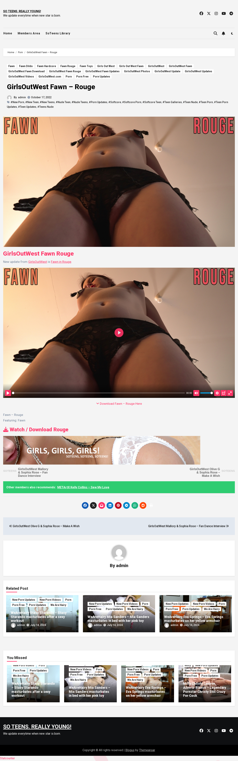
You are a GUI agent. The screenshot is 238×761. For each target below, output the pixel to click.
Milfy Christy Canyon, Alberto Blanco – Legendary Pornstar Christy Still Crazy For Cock (204, 689)
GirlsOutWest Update (167, 71)
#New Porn (17, 102)
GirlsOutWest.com (49, 76)
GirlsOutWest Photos (137, 71)
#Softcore (114, 102)
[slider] (98, 393)
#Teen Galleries (172, 102)
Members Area (29, 33)
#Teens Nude (45, 106)
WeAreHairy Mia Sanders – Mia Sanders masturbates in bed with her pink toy (118, 619)
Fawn (11, 66)
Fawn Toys (86, 66)
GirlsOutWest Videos (21, 76)
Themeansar (147, 750)
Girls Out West (106, 66)
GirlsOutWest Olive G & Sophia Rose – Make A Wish (205, 472)
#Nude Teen (63, 102)
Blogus (129, 750)
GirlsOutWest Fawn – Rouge (51, 87)
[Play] (8, 393)
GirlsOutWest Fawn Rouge (65, 71)
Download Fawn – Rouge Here (119, 403)
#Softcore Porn (131, 102)
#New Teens (47, 102)
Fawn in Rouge (61, 262)
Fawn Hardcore (46, 66)
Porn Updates (101, 76)
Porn (69, 76)
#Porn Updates (98, 102)
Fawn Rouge (67, 66)
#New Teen (32, 102)
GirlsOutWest (156, 66)
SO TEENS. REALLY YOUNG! (22, 11)
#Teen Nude (190, 102)
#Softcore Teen (151, 102)
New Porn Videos (50, 599)
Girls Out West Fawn (131, 66)
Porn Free (82, 76)
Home (7, 33)
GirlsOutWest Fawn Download (26, 71)
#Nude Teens (80, 102)
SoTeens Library (58, 33)
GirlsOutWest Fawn (180, 66)
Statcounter (7, 758)
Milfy (188, 665)
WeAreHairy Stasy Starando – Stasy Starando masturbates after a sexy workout (39, 617)
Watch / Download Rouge (35, 429)
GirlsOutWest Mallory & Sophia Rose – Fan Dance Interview (33, 472)
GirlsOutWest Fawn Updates (102, 71)
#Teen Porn (206, 102)
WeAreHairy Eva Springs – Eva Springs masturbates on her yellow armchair (193, 619)
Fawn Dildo (26, 66)
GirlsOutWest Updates (198, 71)
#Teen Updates (27, 106)
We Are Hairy (58, 604)
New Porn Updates (23, 599)
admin (22, 97)
